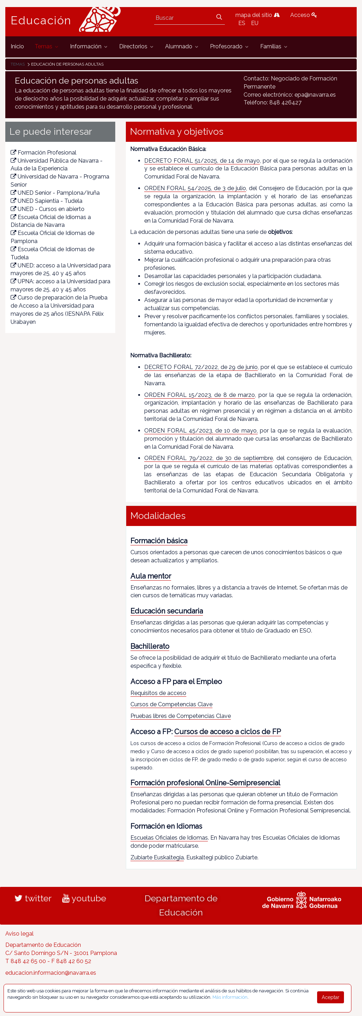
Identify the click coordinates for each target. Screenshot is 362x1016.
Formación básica (158, 541)
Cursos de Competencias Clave (171, 704)
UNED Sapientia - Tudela (46, 201)
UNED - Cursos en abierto (47, 209)
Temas (18, 64)
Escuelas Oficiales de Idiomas (169, 837)
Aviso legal (19, 933)
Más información (229, 997)
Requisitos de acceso (158, 693)
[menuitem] (17, 46)
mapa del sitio (257, 15)
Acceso (303, 15)
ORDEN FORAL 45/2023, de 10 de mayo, (200, 430)
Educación (41, 20)
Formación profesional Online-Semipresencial (205, 783)
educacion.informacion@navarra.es (50, 972)
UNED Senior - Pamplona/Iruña (55, 192)
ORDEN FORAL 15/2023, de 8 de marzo (199, 395)
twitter (33, 898)
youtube (84, 898)
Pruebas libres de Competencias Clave (180, 716)
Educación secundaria (166, 611)
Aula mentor (150, 576)
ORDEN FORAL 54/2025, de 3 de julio (195, 188)
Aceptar (330, 997)
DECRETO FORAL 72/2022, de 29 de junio (200, 367)
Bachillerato (149, 646)
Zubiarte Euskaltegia (157, 857)
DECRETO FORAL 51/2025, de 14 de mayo (201, 160)
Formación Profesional (43, 152)
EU (254, 23)
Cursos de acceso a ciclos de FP (227, 731)
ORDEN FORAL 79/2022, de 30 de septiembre (208, 458)
